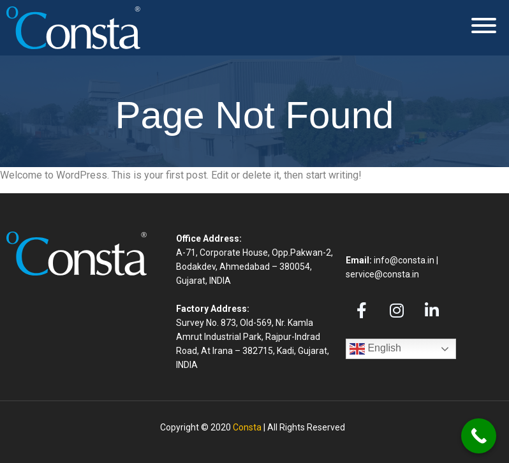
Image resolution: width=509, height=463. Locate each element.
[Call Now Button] (478, 435)
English (375, 348)
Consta (247, 427)
